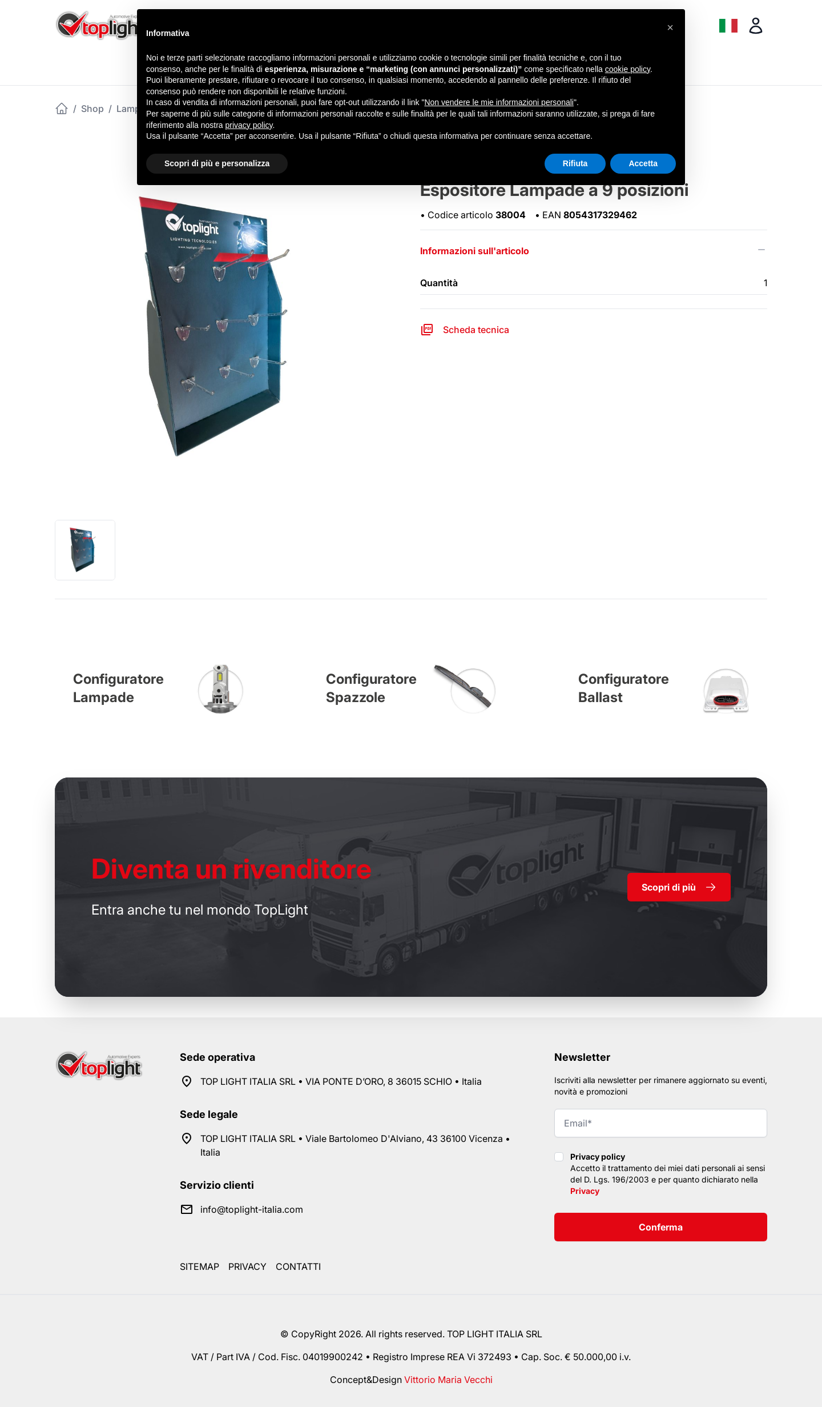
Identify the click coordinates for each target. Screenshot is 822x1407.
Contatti (298, 1266)
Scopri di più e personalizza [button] (216, 163)
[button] (670, 27)
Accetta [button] (643, 163)
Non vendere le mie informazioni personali (498, 102)
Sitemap (199, 1266)
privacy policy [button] (249, 125)
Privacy (584, 1191)
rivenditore (231, 868)
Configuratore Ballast (623, 688)
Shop (92, 108)
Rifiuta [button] (575, 163)
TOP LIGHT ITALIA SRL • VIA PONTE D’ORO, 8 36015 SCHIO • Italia (341, 1081)
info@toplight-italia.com (251, 1209)
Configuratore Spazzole (371, 688)
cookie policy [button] (627, 69)
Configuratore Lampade (118, 688)
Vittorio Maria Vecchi (448, 1379)
